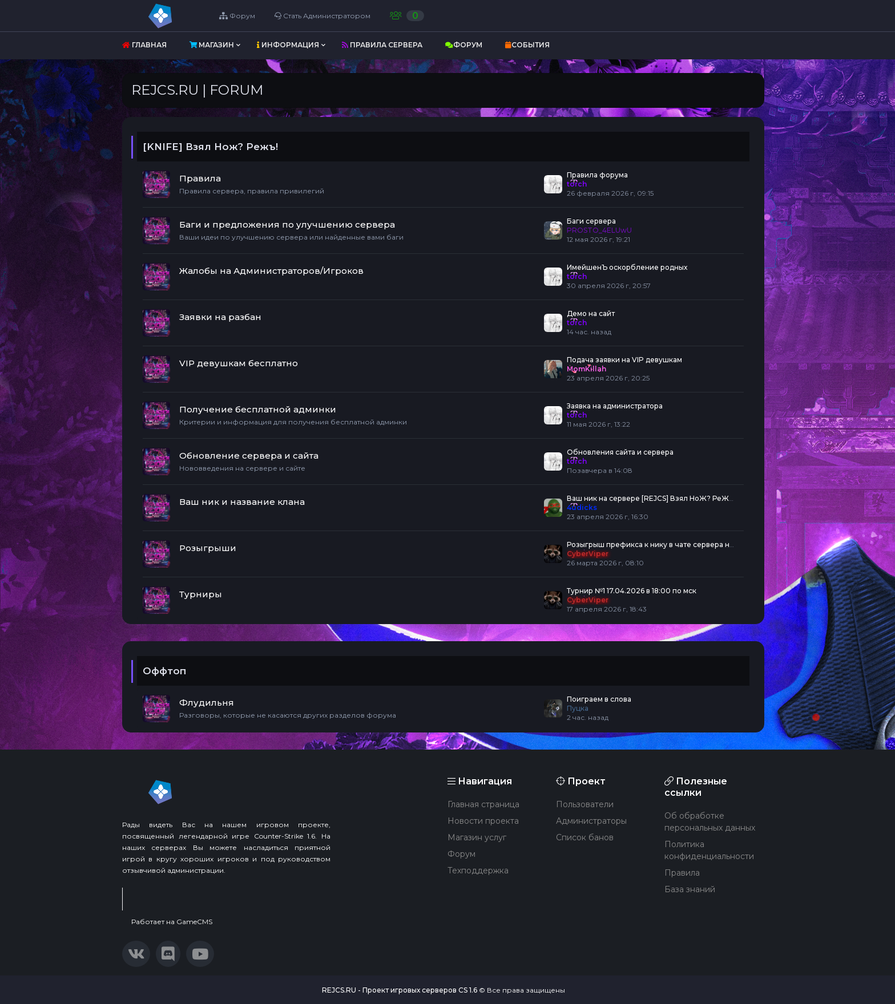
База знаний (689, 889)
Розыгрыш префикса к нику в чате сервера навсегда (662, 544)
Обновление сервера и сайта (249, 455)
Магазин (212, 45)
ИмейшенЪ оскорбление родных (627, 267)
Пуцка (577, 708)
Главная (144, 45)
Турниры (200, 594)
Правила (200, 178)
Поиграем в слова (599, 699)
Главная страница (483, 804)
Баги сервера (591, 221)
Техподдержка (478, 870)
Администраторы (591, 821)
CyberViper (587, 553)
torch (577, 184)
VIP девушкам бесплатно (238, 363)
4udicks (582, 507)
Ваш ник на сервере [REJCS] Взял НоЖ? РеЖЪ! (651, 498)
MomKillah (586, 369)
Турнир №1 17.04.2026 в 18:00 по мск (631, 590)
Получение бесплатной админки (257, 409)
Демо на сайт (591, 313)
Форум (238, 15)
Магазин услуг (477, 837)
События (527, 45)
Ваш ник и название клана (242, 501)
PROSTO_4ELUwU (599, 230)
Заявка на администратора (615, 406)
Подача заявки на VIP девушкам (624, 359)
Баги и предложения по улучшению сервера (287, 224)
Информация (288, 45)
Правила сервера (382, 45)
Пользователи (585, 804)
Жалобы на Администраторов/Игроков (271, 270)
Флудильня (206, 702)
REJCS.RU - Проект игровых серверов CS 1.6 (399, 990)
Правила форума (597, 175)
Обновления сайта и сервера (620, 452)
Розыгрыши (207, 548)
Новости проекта (483, 821)
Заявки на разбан (220, 316)
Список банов (585, 837)
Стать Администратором (324, 15)
